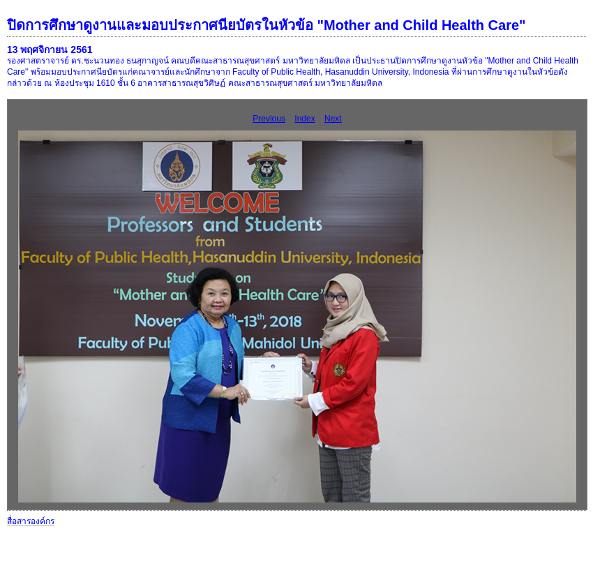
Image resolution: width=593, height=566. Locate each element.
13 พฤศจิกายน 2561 (50, 49)
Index (304, 119)
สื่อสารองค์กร (30, 521)
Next (333, 119)
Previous (269, 119)
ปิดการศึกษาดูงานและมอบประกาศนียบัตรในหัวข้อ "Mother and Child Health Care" (266, 25)
